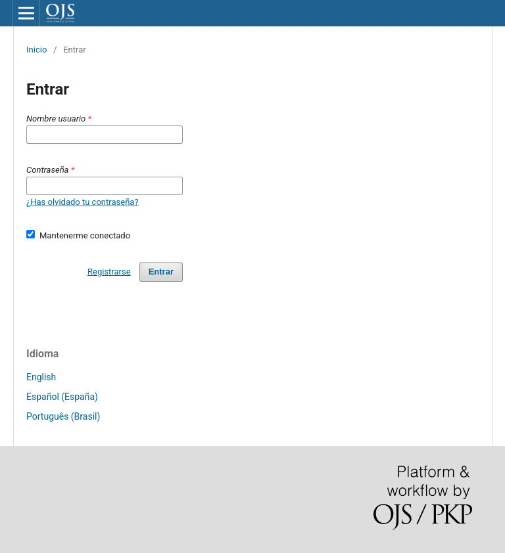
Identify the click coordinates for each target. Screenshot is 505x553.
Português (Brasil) (63, 416)
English (41, 377)
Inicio (36, 50)
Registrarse (109, 271)
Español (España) (62, 396)
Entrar (161, 271)
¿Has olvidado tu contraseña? (82, 202)
